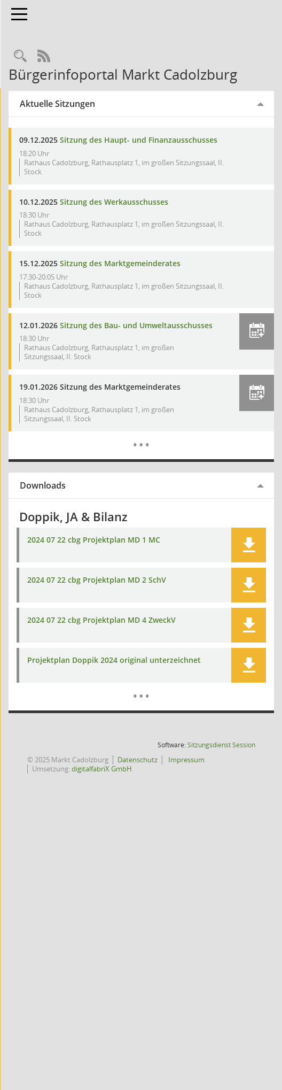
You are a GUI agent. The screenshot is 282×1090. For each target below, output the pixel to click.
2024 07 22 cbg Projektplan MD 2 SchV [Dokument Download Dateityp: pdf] (121, 589)
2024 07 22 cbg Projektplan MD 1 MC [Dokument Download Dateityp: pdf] (118, 549)
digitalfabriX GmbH (173, 778)
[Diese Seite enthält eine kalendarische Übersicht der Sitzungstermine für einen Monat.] (153, 445)
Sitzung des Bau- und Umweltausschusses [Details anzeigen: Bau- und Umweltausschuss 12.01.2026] (103, 329)
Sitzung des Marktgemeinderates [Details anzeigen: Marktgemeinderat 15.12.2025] (144, 263)
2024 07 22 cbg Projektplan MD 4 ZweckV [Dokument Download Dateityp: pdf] (126, 629)
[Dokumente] (153, 697)
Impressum (76, 778)
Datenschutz (162, 769)
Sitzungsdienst (221, 754)
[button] (256, 331)
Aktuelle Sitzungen (82, 104)
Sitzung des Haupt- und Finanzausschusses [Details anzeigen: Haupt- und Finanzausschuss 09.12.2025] (163, 140)
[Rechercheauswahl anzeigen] (45, 56)
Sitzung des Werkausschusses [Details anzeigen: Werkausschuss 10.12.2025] (138, 202)
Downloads (67, 494)
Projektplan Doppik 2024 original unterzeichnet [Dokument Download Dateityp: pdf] (138, 669)
